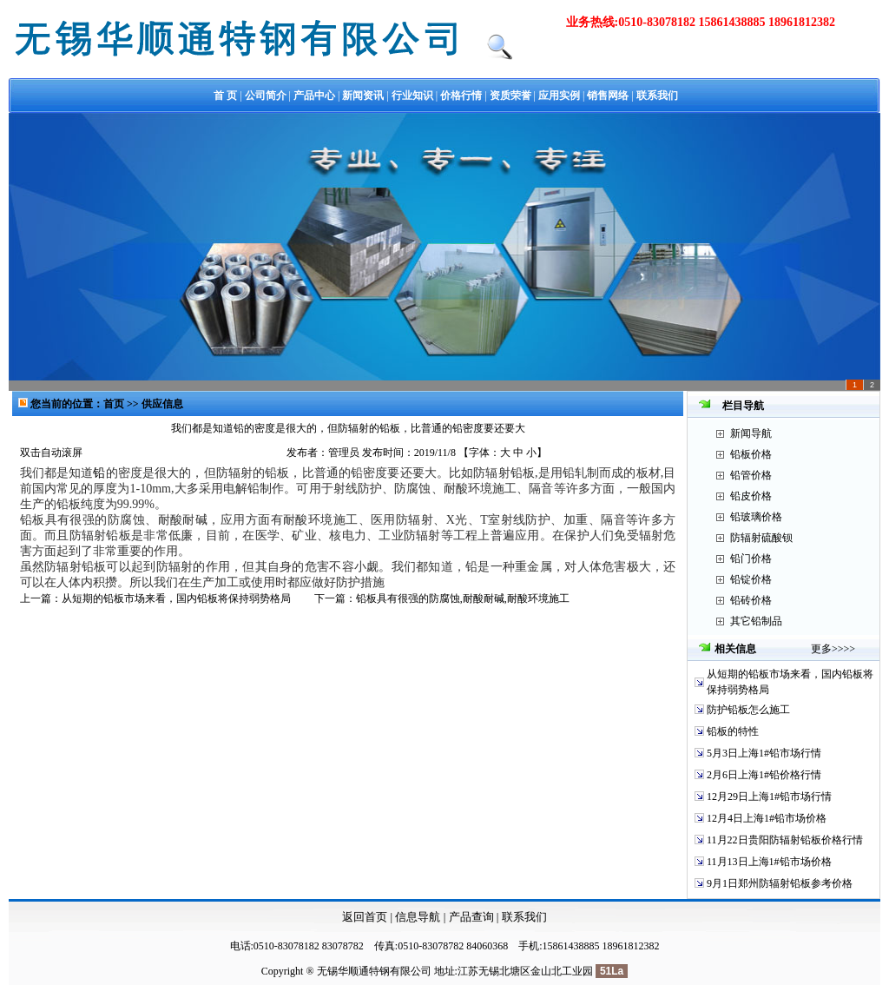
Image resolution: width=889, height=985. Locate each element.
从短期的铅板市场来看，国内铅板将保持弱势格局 (176, 598)
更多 (821, 649)
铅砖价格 (751, 600)
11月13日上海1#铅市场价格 (769, 862)
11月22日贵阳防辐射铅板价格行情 (785, 840)
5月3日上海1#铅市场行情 (764, 753)
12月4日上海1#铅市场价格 (766, 818)
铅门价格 (751, 558)
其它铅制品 (756, 621)
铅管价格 (751, 475)
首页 (115, 404)
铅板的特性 (733, 731)
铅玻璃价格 (756, 517)
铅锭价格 (751, 579)
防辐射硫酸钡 (761, 538)
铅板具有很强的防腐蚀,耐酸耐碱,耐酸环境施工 (463, 598)
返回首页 (364, 916)
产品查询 (473, 916)
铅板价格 (751, 454)
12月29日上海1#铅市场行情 (769, 796)
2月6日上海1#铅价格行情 (764, 775)
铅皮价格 (751, 496)
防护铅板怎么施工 (748, 710)
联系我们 (524, 916)
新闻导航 (751, 433)
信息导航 (417, 916)
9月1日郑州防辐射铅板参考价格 (780, 883)
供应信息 (162, 404)
